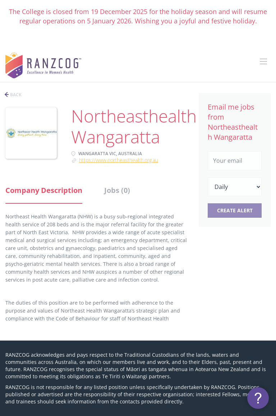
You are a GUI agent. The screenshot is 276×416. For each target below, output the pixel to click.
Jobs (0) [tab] (117, 190)
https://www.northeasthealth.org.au (118, 160)
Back (15, 95)
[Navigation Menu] (263, 61)
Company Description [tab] (43, 190)
